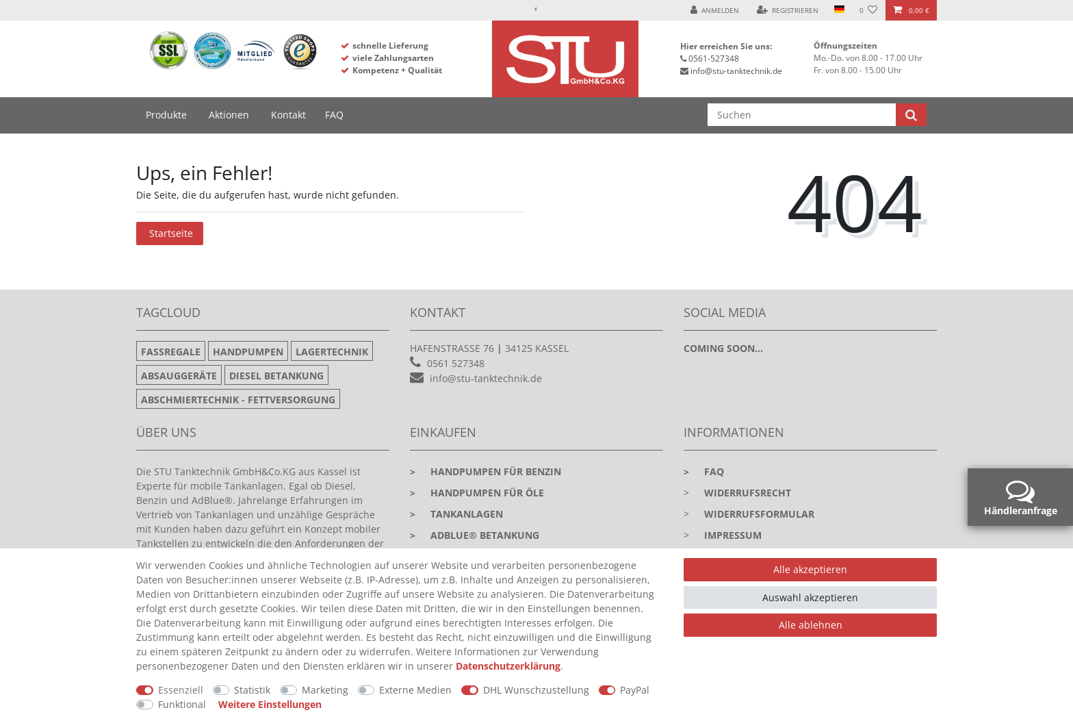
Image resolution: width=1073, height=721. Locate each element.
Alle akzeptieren (810, 569)
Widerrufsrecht (747, 492)
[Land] (838, 10)
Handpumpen (248, 351)
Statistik (252, 689)
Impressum (733, 535)
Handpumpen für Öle (477, 492)
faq (704, 471)
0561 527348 (455, 363)
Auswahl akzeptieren (810, 597)
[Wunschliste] (868, 10)
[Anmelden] (715, 10)
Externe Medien (415, 689)
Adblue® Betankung (474, 535)
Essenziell (180, 689)
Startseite (171, 233)
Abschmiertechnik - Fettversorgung (238, 399)
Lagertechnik (332, 351)
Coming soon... (723, 348)
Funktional (182, 704)
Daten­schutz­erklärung (508, 665)
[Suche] (911, 114)
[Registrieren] (788, 10)
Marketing (325, 689)
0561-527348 (713, 58)
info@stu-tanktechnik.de (736, 71)
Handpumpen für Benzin (485, 471)
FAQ (334, 114)
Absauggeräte (179, 375)
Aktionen (229, 114)
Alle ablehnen (810, 624)
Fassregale (171, 351)
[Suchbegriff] (802, 114)
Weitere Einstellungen (270, 704)
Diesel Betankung (276, 375)
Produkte (166, 114)
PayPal (634, 689)
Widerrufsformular (759, 513)
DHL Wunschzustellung (536, 689)
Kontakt (288, 114)
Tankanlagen (456, 513)
